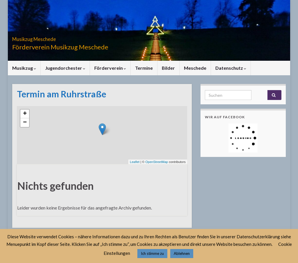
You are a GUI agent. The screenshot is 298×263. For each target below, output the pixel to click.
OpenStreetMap (156, 162)
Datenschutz (230, 68)
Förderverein (110, 68)
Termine (144, 68)
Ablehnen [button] (182, 253)
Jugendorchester (65, 68)
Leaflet (134, 162)
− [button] (25, 122)
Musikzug (24, 68)
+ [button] (25, 114)
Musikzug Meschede (50, 37)
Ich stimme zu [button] (152, 253)
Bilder (168, 68)
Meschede (195, 68)
